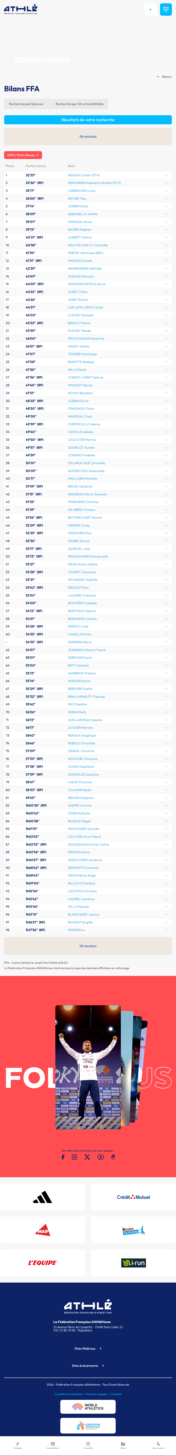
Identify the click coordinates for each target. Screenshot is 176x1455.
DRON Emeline (79, 852)
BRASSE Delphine (81, 798)
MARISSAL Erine (80, 222)
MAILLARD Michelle (82, 478)
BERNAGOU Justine (82, 619)
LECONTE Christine (82, 891)
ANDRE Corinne (79, 805)
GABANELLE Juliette (83, 214)
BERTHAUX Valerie (82, 611)
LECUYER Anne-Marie (84, 836)
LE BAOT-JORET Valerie (85, 377)
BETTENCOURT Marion (85, 517)
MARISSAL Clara (80, 416)
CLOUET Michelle (81, 315)
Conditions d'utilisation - (70, 1394)
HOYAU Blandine (80, 393)
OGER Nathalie (79, 813)
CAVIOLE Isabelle (80, 432)
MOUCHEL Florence (82, 759)
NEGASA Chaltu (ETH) (84, 175)
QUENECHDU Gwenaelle (86, 471)
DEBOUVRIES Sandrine (85, 860)
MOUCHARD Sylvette (83, 829)
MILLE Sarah (77, 370)
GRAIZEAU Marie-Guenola (87, 494)
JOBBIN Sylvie (78, 401)
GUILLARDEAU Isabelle (85, 720)
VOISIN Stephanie (81, 766)
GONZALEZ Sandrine (83, 774)
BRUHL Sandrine (80, 486)
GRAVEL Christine (81, 751)
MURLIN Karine (79, 681)
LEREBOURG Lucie (82, 191)
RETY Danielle (78, 665)
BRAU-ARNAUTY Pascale (86, 696)
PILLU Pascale (78, 906)
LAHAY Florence (80, 782)
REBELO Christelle (81, 743)
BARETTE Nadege (81, 362)
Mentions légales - (98, 1394)
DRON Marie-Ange (82, 875)
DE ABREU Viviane (81, 510)
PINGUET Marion (80, 385)
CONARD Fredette (81, 455)
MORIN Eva (76, 930)
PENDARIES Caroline (83, 502)
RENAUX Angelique (82, 735)
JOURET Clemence (82, 572)
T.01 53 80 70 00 (64, 1330)
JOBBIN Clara (78, 206)
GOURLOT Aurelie (81, 447)
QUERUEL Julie (79, 549)
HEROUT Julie (78, 626)
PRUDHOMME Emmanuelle (88, 556)
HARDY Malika (79, 346)
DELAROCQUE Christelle (86, 463)
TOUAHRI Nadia (79, 790)
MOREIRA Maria (79, 642)
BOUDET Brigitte (80, 922)
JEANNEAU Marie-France (87, 650)
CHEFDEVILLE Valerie (84, 424)
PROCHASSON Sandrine (86, 338)
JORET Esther (78, 300)
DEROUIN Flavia (80, 657)
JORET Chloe (77, 292)
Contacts (116, 1394)
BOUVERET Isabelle (82, 603)
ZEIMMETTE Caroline (83, 868)
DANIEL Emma (79, 541)
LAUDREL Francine (82, 595)
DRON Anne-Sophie (82, 564)
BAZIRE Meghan (79, 229)
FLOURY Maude (79, 331)
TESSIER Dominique (82, 354)
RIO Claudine (77, 704)
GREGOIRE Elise (80, 533)
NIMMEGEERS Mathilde (85, 268)
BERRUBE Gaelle (80, 689)
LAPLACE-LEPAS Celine (85, 307)
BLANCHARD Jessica (83, 914)
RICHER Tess (77, 198)
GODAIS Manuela (81, 276)
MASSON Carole (80, 261)
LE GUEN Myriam (80, 727)
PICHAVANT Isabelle (83, 580)
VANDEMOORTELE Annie (86, 284)
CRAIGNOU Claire (81, 408)
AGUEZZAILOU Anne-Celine (88, 844)
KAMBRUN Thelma (82, 673)
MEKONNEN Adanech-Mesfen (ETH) (94, 183)
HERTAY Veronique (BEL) (86, 253)
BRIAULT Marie (79, 323)
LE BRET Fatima (79, 237)
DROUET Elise (78, 587)
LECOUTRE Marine (82, 440)
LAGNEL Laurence (81, 899)
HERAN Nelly (77, 712)
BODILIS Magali (79, 821)
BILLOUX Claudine (81, 883)
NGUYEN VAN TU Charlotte (88, 245)
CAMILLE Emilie (79, 634)
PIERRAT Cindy (79, 525)
